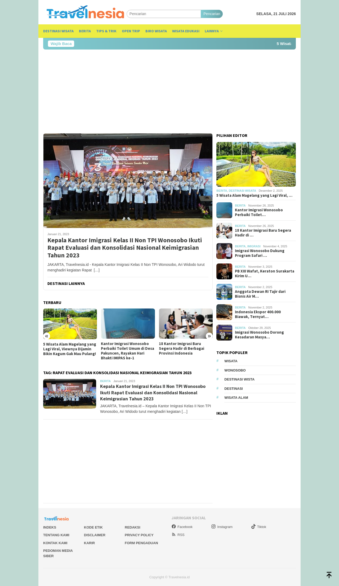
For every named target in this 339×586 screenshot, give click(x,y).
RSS (178, 535)
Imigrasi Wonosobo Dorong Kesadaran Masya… (259, 334)
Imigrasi (254, 246)
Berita (105, 381)
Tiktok (258, 527)
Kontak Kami (55, 543)
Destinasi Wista (239, 379)
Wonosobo (235, 370)
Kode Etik (93, 527)
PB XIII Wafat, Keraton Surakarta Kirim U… (264, 273)
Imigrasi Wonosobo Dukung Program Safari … (259, 253)
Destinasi (233, 389)
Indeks (49, 527)
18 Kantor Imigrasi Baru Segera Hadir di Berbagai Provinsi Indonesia (181, 348)
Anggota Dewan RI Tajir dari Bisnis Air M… (260, 294)
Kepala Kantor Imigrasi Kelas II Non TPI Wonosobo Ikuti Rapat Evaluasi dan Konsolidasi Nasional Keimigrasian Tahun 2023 (124, 247)
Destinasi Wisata (242, 190)
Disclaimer (94, 535)
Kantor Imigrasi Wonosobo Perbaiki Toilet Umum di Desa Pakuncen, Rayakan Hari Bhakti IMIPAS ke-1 (127, 350)
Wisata (230, 361)
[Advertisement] (169, 91)
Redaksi (132, 527)
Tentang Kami (56, 535)
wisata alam (236, 398)
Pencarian (211, 14)
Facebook (182, 527)
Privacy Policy (139, 535)
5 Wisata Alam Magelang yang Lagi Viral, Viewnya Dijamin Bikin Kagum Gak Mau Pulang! (69, 349)
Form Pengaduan (141, 543)
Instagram (222, 527)
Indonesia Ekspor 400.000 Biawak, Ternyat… (258, 314)
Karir (89, 543)
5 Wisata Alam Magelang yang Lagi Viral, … (254, 195)
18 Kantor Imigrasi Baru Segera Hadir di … (263, 233)
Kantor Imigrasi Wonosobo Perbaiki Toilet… (259, 212)
